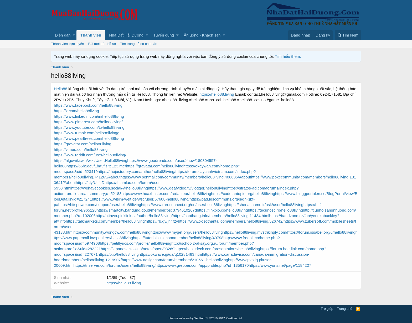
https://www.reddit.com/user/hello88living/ (90, 155)
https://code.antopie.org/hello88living (243, 193)
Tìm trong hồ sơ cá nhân (138, 44)
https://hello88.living (216, 94)
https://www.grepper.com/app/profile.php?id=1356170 (202, 265)
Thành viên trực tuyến (67, 44)
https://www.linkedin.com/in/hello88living (89, 116)
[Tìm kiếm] (348, 35)
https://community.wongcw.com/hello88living (111, 232)
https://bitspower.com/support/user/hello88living (99, 204)
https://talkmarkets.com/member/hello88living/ (106, 221)
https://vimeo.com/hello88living (80, 149)
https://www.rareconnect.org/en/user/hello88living (184, 204)
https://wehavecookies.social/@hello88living (109, 188)
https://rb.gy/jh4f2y (162, 221)
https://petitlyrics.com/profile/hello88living (135, 243)
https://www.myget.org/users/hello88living (186, 232)
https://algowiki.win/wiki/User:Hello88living (90, 160)
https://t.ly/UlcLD (90, 182)
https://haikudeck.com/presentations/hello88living (217, 249)
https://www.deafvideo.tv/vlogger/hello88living (187, 188)
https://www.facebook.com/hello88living (88, 105)
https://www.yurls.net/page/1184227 (280, 265)
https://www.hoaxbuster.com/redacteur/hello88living (166, 193)
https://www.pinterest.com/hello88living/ (88, 122)
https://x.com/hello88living (76, 111)
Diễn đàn (63, 35)
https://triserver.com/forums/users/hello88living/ (114, 265)
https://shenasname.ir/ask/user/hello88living (265, 204)
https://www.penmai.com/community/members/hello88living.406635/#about (186, 177)
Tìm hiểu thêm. (288, 56)
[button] (73, 35)
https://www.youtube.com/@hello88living (89, 127)
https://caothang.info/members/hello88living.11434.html (221, 215)
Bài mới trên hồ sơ (102, 44)
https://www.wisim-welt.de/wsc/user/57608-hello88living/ (141, 199)
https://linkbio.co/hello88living (222, 210)
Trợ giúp (327, 309)
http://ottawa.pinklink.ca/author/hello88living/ (134, 215)
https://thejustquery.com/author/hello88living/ (137, 171)
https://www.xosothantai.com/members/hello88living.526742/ (231, 221)
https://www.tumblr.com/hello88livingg (86, 133)
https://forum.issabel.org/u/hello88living (321, 232)
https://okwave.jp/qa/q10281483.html (171, 254)
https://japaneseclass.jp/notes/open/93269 (137, 249)
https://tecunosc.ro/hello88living (275, 210)
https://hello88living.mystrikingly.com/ (255, 232)
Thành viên (90, 35)
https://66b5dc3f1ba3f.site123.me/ (96, 166)
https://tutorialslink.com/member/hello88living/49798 (178, 237)
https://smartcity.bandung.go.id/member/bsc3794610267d (147, 210)
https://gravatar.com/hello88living (82, 144)
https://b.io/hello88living (118, 254)
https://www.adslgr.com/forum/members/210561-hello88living (175, 260)
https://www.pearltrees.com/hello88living (89, 138)
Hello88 (60, 88)
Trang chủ (344, 309)
